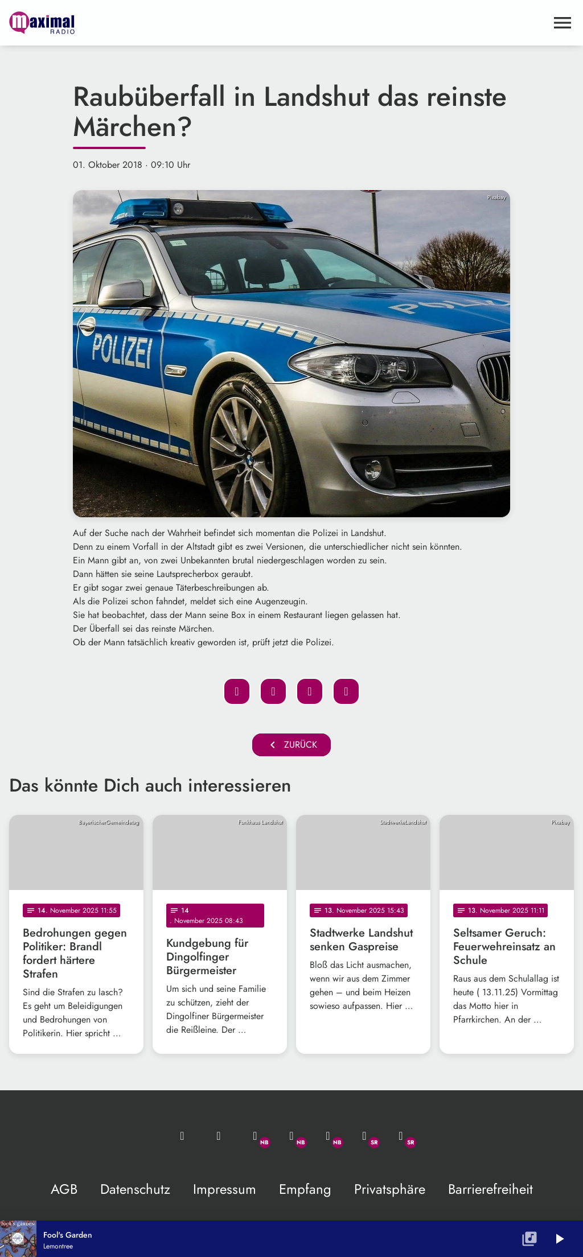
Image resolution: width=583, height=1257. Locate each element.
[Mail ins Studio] (182, 1135)
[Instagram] (328, 1135)
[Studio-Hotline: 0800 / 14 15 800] (218, 1135)
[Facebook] (291, 1135)
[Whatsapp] (255, 1135)
